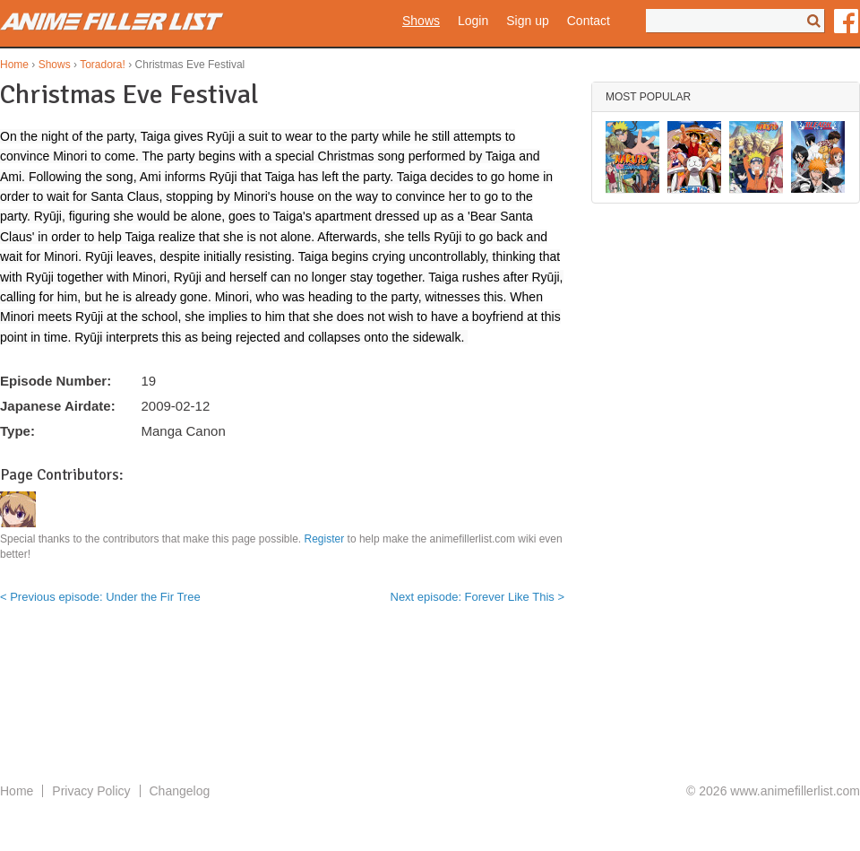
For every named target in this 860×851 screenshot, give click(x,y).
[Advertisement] (430, 708)
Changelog (180, 791)
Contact (588, 20)
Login (473, 20)
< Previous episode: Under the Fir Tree (100, 597)
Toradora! (102, 64)
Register (325, 539)
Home (14, 64)
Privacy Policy (91, 791)
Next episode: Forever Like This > (478, 597)
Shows (421, 20)
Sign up (527, 20)
